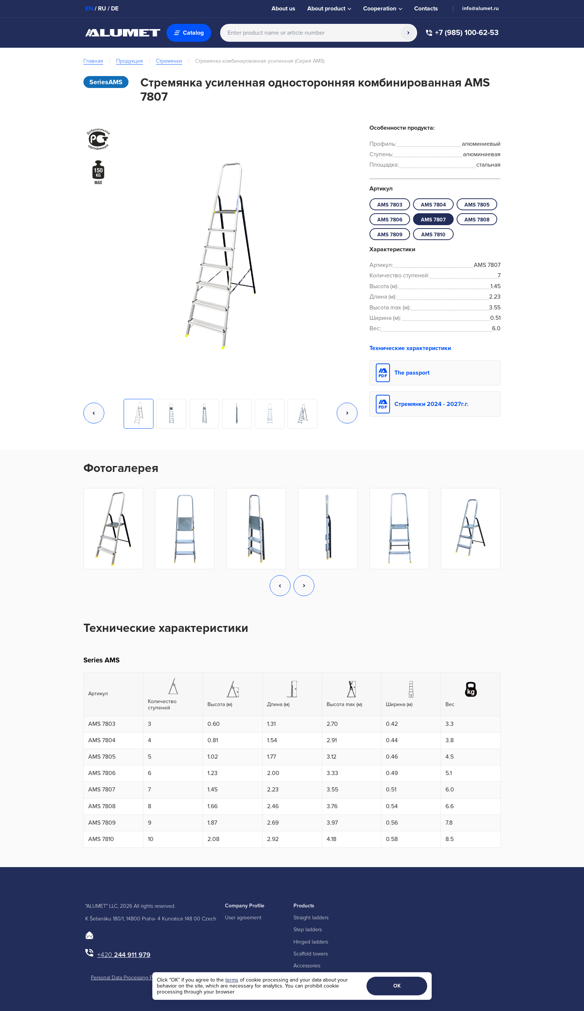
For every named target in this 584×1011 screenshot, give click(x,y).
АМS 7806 (390, 220)
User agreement (243, 917)
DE (114, 8)
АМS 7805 (477, 205)
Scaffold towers (310, 954)
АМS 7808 (476, 220)
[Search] (408, 32)
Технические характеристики (410, 348)
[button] (93, 414)
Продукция (129, 61)
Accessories (306, 966)
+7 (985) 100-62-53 (462, 33)
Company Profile (244, 906)
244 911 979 (123, 955)
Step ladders (307, 929)
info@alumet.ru (480, 9)
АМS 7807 (433, 220)
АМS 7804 (433, 205)
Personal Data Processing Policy (127, 977)
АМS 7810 (433, 235)
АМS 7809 (390, 235)
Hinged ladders (310, 942)
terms (231, 980)
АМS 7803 (389, 205)
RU (102, 8)
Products (303, 906)
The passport (411, 372)
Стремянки (169, 61)
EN (89, 8)
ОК (397, 986)
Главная (93, 61)
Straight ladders (310, 917)
